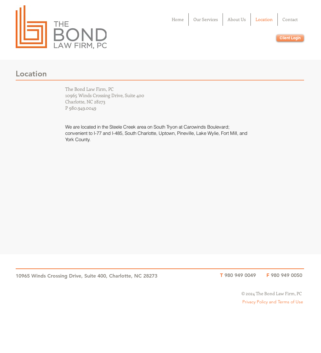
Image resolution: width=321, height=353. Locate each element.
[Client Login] (290, 38)
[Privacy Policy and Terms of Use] (273, 302)
